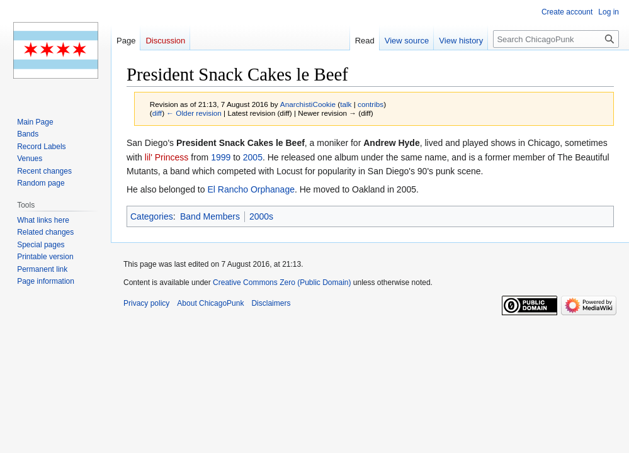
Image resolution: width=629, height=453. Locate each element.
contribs (370, 104)
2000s (261, 216)
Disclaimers (270, 303)
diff (157, 113)
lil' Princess (167, 157)
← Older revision (194, 113)
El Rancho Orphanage (251, 189)
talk (345, 104)
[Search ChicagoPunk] (556, 39)
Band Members (210, 216)
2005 (253, 157)
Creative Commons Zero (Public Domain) (282, 282)
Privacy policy (146, 303)
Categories (151, 216)
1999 (220, 157)
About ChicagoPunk (210, 303)
